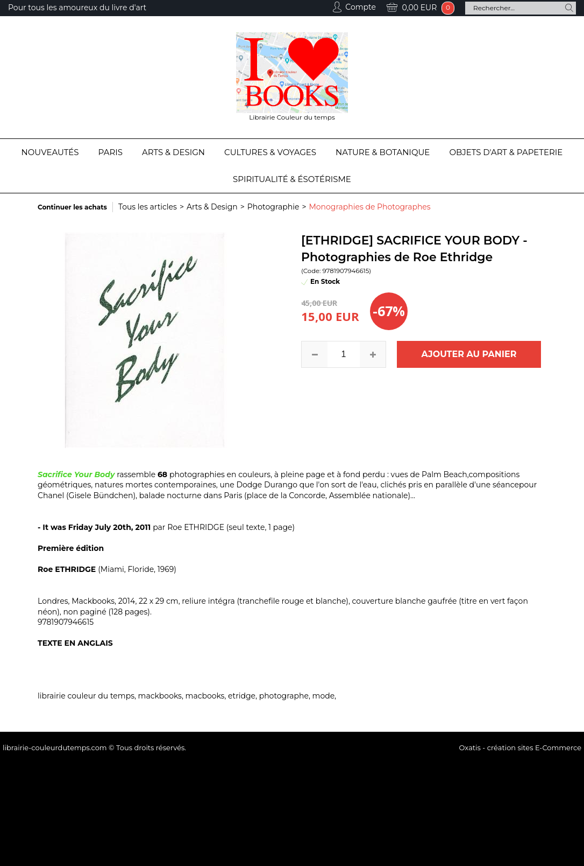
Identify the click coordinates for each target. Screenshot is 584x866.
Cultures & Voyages (270, 152)
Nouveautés (50, 152)
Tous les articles (147, 207)
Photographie (273, 207)
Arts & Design (173, 152)
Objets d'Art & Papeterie (505, 152)
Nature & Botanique (383, 152)
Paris (110, 152)
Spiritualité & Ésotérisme (292, 179)
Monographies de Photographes (369, 207)
